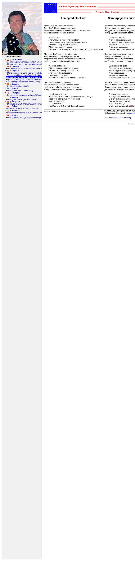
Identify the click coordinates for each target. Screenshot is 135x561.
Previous (99, 12)
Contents (115, 12)
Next (107, 12)
